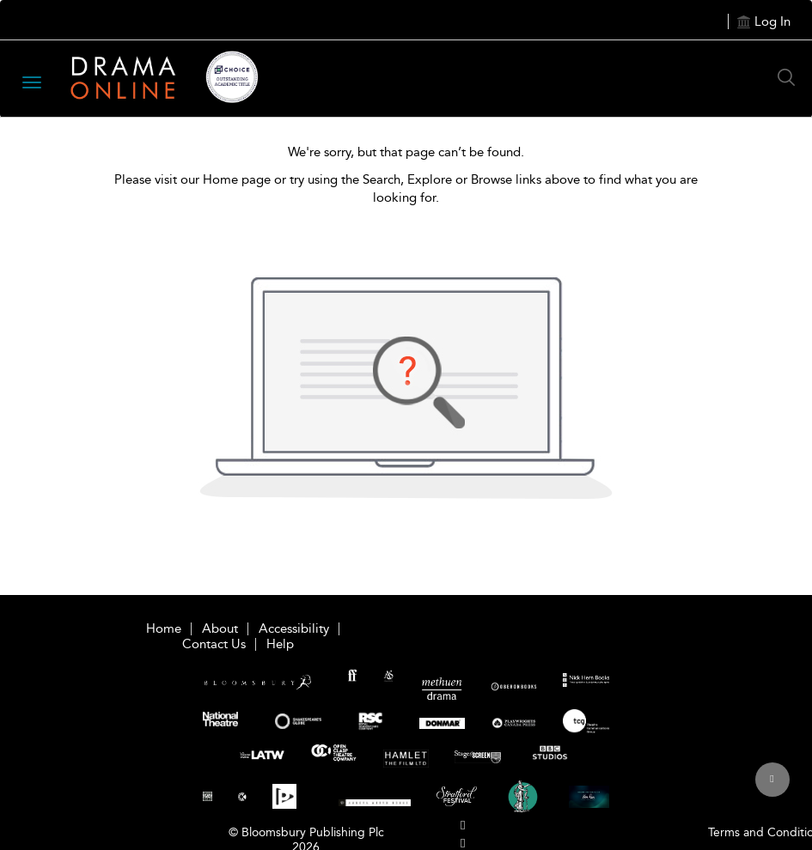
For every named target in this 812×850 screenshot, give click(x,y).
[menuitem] (462, 826)
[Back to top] (772, 789)
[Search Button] (790, 77)
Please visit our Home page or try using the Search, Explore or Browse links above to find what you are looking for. (406, 188)
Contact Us (214, 644)
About (220, 628)
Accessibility (294, 628)
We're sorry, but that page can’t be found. (406, 152)
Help (280, 644)
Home (163, 628)
